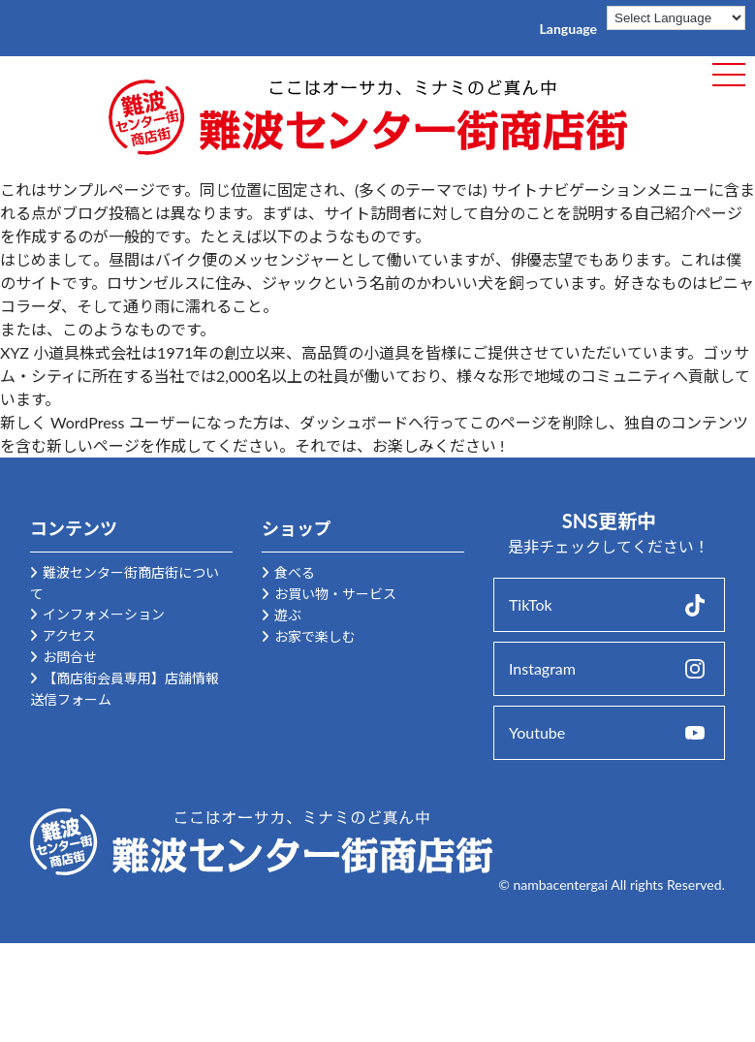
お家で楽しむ (315, 636)
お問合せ (70, 656)
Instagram (542, 668)
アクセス (69, 635)
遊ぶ (287, 615)
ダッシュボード (353, 422)
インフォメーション (104, 614)
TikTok (530, 604)
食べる (294, 572)
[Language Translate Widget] (676, 18)
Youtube (537, 732)
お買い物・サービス (335, 593)
